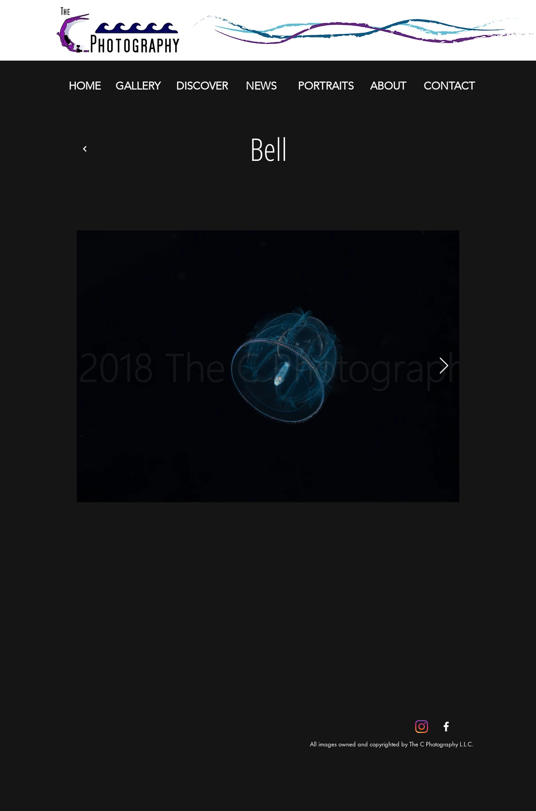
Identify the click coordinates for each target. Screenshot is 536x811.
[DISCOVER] (202, 86)
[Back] (85, 149)
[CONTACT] (449, 86)
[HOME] (84, 86)
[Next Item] (444, 366)
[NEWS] (261, 86)
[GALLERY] (138, 86)
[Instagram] (421, 726)
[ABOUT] (388, 86)
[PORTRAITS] (325, 86)
